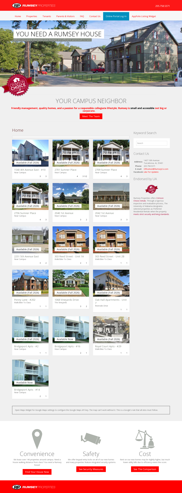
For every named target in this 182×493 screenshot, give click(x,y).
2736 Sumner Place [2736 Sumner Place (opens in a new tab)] (25, 213)
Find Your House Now (37, 471)
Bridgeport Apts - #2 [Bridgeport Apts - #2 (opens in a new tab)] (26, 346)
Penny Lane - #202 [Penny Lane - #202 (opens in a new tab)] (24, 299)
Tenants (46, 16)
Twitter (168, 486)
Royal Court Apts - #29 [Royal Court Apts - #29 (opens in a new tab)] (108, 346)
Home (18, 16)
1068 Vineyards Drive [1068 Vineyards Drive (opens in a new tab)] (67, 299)
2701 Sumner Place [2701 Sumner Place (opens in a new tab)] (65, 169)
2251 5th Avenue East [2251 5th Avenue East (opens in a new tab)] (26, 256)
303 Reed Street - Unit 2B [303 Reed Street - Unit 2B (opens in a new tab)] (109, 256)
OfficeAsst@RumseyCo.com (156, 169)
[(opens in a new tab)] (30, 153)
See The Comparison (145, 469)
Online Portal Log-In (116, 16)
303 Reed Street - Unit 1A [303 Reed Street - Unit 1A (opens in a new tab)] (69, 256)
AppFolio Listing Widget (144, 16)
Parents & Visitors (65, 16)
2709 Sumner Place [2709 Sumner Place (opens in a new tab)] (106, 169)
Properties (31, 16)
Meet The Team (91, 116)
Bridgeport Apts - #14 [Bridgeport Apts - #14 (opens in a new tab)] (27, 389)
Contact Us (94, 16)
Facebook (162, 486)
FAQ (82, 16)
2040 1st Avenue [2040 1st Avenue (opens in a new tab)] (64, 213)
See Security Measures (91, 469)
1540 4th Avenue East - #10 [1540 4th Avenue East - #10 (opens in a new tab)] (29, 169)
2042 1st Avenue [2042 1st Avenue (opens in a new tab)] (104, 213)
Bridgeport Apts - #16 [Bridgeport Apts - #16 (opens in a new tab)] (67, 346)
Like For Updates (151, 172)
